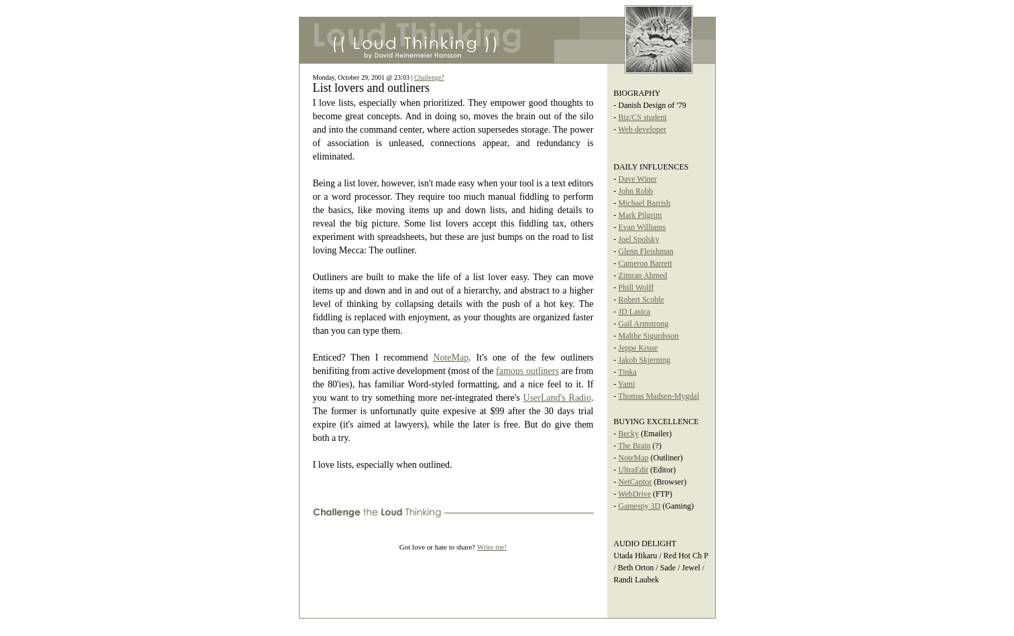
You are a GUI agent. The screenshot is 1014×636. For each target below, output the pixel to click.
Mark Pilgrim (640, 215)
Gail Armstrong (644, 323)
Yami (626, 384)
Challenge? (429, 77)
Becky (629, 433)
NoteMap (450, 358)
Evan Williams (642, 227)
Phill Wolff (636, 287)
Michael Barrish (645, 203)
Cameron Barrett (645, 263)
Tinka (627, 372)
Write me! (492, 547)
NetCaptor (635, 482)
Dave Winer (638, 179)
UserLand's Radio (557, 398)
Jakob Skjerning (645, 360)
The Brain (634, 445)
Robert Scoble (641, 299)
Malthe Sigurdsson (649, 335)
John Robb (636, 191)
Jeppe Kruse (638, 348)
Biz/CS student (643, 117)
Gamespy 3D (640, 506)
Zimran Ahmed (643, 275)
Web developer (642, 129)
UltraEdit (634, 469)
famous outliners (527, 371)
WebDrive (634, 494)
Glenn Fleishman (646, 251)
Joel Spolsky (639, 239)
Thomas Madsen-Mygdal (658, 396)
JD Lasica (635, 311)
